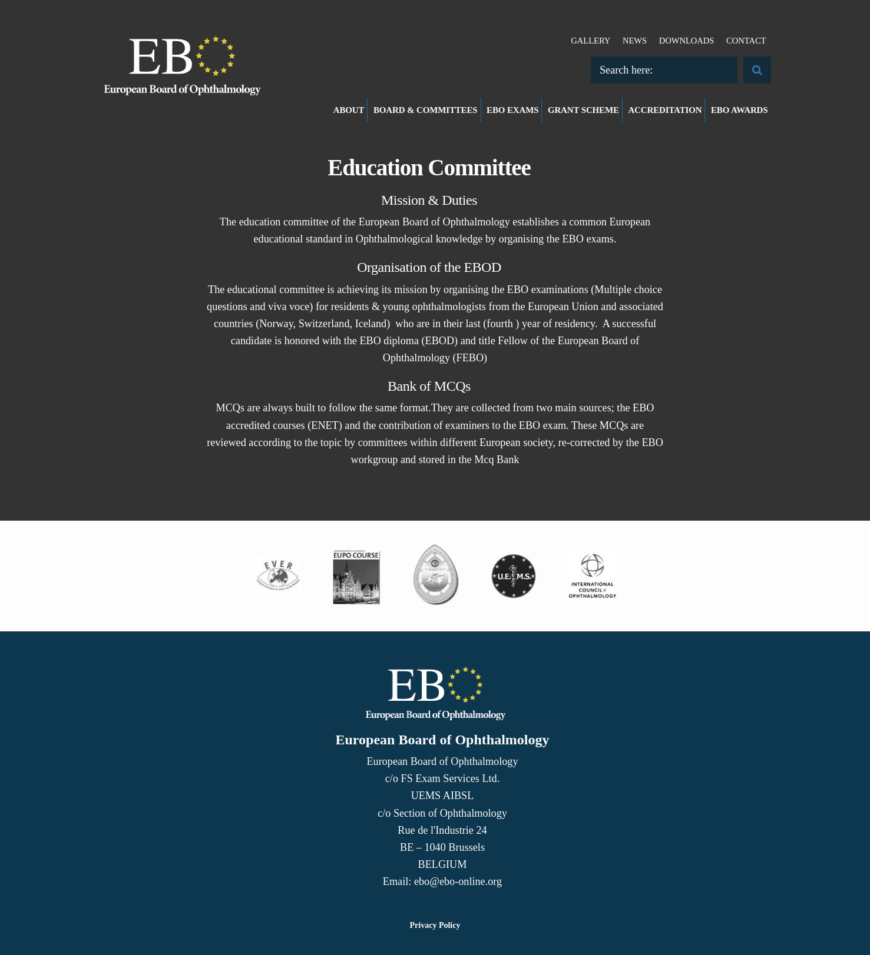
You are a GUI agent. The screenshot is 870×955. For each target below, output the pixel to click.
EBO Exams (512, 110)
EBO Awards (739, 110)
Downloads (686, 40)
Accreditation (665, 110)
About (349, 110)
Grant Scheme (583, 110)
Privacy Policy (435, 925)
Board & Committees (425, 110)
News (635, 40)
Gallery (590, 40)
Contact (746, 40)
